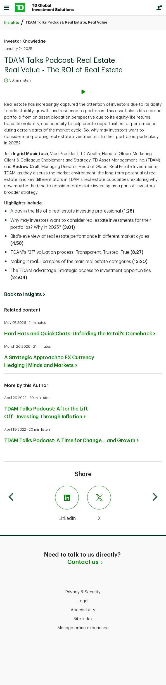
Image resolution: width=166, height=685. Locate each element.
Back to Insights (23, 294)
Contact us (83, 562)
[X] (123, 504)
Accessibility (83, 610)
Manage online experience (83, 628)
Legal (83, 601)
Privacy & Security (83, 592)
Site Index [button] (83, 619)
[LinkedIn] (43, 504)
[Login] (159, 7)
